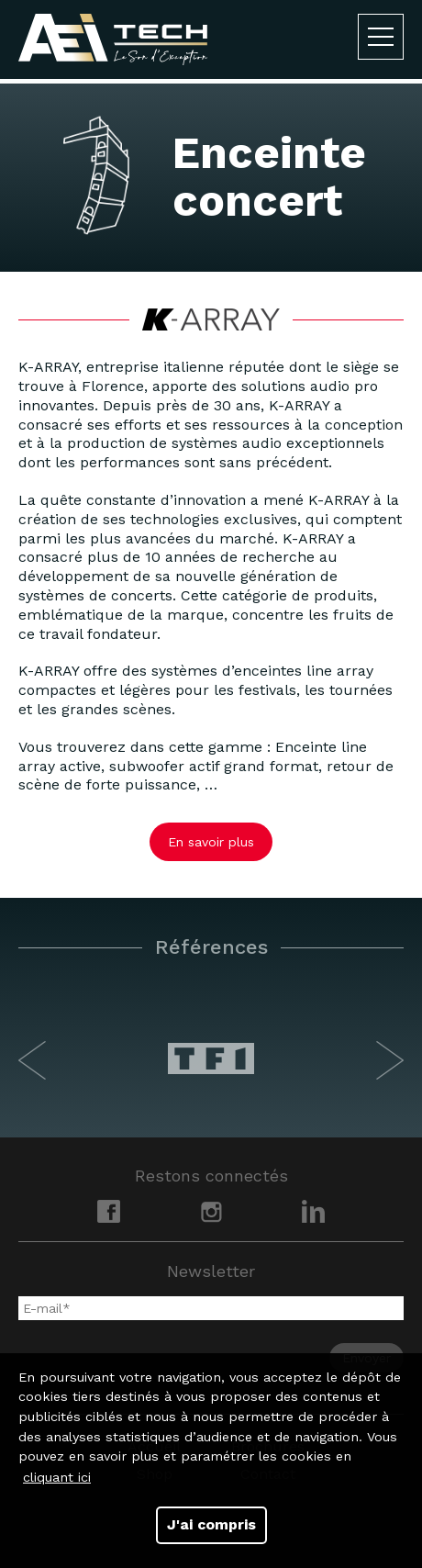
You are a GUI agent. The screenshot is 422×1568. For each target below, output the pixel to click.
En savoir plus (211, 841)
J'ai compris (211, 1524)
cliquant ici (57, 1477)
